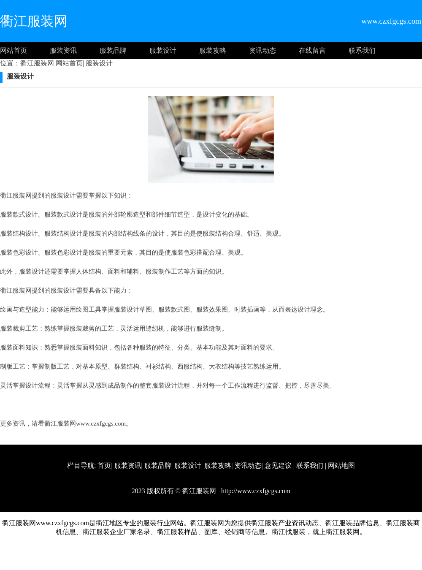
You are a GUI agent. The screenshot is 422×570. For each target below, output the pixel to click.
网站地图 (341, 465)
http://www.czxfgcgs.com (254, 490)
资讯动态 (262, 50)
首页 (104, 465)
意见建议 (278, 465)
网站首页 (13, 50)
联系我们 (362, 50)
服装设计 (162, 50)
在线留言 (312, 50)
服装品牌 (113, 50)
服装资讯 (63, 50)
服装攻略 (212, 50)
